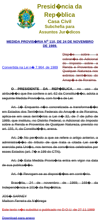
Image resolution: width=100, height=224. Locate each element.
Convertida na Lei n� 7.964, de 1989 (30, 67)
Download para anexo (18, 218)
